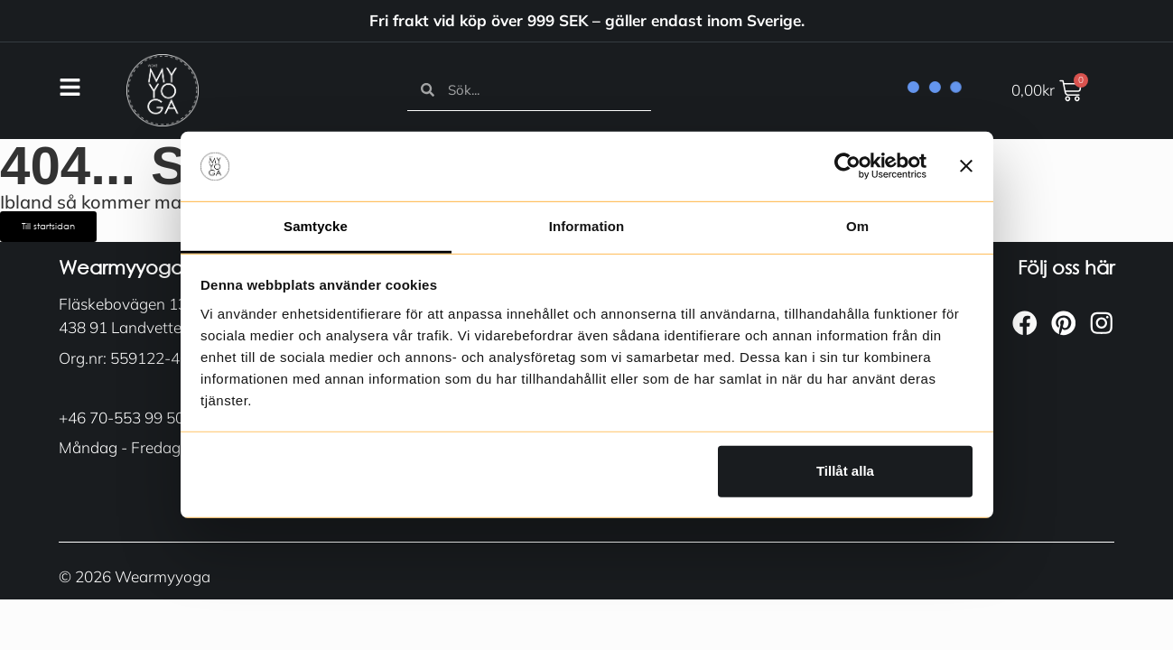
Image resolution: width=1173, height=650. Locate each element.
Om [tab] (857, 226)
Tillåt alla (845, 470)
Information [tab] (587, 226)
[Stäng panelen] (966, 166)
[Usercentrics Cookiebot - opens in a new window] (847, 166)
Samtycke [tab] (316, 226)
